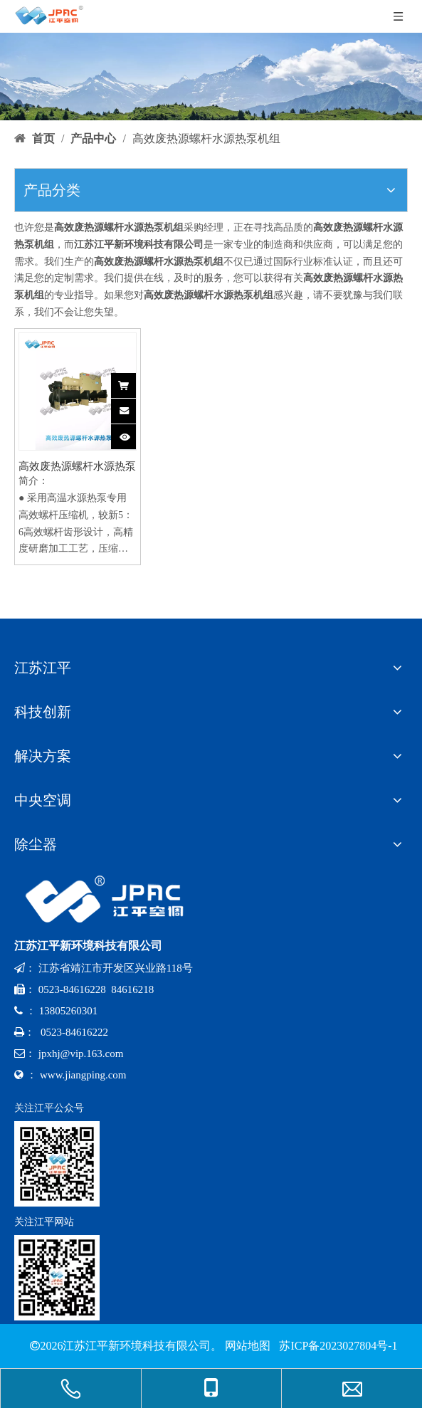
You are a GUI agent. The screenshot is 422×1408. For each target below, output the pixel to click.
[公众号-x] (57, 1164)
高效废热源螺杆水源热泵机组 (77, 467)
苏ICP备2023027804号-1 (336, 1346)
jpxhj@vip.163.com (81, 1053)
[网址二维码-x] (57, 1277)
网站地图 (247, 1346)
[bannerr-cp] (211, 76)
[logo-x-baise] (110, 899)
